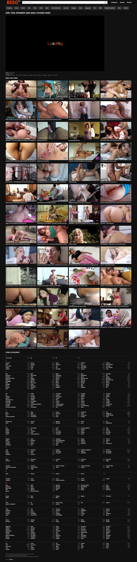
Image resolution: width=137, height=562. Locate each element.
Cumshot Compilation (11, 407)
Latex (32, 478)
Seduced (8, 528)
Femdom (83, 429)
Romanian (8, 521)
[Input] (64, 2)
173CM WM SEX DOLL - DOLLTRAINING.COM (16, 98)
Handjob (58, 450)
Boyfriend (33, 385)
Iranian (32, 460)
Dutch (107, 416)
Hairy (7, 450)
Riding (82, 520)
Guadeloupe (109, 443)
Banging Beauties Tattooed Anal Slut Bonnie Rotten (49, 119)
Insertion (58, 459)
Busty (32, 388)
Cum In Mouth (59, 405)
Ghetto (7, 440)
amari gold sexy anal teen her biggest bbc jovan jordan (113, 98)
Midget (82, 488)
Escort (32, 423)
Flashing (108, 431)
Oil (31, 502)
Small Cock (83, 531)
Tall (6, 543)
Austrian (83, 369)
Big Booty (8, 379)
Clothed (32, 399)
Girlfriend (33, 440)
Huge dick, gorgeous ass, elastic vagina (78, 285)
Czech (82, 407)
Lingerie (83, 480)
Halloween (33, 450)
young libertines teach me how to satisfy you (47, 306)
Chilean (82, 396)
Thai (82, 544)
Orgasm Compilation (10, 504)
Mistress (33, 489)
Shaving (7, 529)
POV (32, 509)
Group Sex (83, 443)
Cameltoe (83, 393)
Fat (31, 429)
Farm (107, 428)
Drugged (74, 8)
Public (7, 515)
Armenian (108, 366)
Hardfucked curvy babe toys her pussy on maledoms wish (82, 98)
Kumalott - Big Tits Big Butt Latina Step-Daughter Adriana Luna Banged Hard (115, 285)
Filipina (7, 431)
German (108, 439)
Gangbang (9, 8)
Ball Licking (33, 375)
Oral (82, 502)
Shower (108, 529)
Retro (35, 8)
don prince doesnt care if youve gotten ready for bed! (18, 327)
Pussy (107, 515)
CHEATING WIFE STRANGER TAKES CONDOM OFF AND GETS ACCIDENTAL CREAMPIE (21, 161)
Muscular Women (35, 491)
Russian (108, 521)
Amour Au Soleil (72, 244)
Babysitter (108, 374)
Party (32, 510)
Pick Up (108, 510)
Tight (57, 546)
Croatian (83, 404)
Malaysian (8, 486)
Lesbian (32, 480)
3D (31, 358)
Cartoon (32, 395)
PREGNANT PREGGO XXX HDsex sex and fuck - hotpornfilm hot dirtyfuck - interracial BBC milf (21, 348)
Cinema (57, 398)
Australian (58, 369)
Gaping (82, 439)
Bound (7, 385)
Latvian (82, 478)
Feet (95, 8)
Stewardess (83, 535)
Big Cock (50, 75)
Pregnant (58, 513)
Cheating (33, 396)
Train (107, 547)
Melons (32, 488)
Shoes (57, 529)
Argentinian (83, 366)
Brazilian (58, 385)
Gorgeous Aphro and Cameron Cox (108, 182)
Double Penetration (10, 416)
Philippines (83, 510)
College (108, 399)
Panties (108, 509)
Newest (129, 2)
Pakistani (58, 509)
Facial (57, 428)
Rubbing (83, 521)
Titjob (82, 546)
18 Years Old (9, 358)
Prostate (83, 513)
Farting (7, 429)
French (7, 434)
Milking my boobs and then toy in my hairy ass (80, 202)
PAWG (7, 509)
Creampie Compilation (36, 404)
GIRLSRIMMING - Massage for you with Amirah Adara (113, 244)
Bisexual (83, 381)
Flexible (7, 432)
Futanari (108, 434)
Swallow (108, 537)
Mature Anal (8, 488)
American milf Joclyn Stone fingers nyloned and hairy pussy (114, 306)
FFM (7, 428)
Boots (57, 384)
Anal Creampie (109, 364)
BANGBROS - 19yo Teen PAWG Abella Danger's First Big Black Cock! (21, 140)
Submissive (83, 537)
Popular (122, 2)
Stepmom (58, 535)
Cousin (82, 402)
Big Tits (32, 381)
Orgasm (108, 502)
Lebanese (8, 480)
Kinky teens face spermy (11, 265)
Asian (32, 367)
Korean (82, 473)
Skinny (32, 531)
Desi (107, 412)
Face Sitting (33, 428)
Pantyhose (8, 510)
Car (6, 395)
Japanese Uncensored (11, 467)
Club (57, 399)
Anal (17, 75)
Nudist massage (72, 182)
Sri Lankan (33, 535)
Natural (7, 496)
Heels (7, 451)
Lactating (8, 478)
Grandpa (8, 443)
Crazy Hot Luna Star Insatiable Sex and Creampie (80, 161)
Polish (82, 512)
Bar (107, 375)
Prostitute (108, 513)
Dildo (20, 75)
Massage (58, 486)
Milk (7, 489)
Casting (57, 395)
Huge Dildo (83, 452)
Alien (7, 364)
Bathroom (58, 377)
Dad (6, 412)
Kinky (7, 473)
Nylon (47, 8)
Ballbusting (58, 375)
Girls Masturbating (60, 440)
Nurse (32, 497)
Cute (57, 407)
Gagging (8, 439)
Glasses (108, 440)
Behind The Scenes (10, 378)
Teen (29, 8)
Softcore (8, 532)
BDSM (35, 75)
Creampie (8, 404)
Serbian (57, 528)
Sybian (107, 538)
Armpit (7, 367)
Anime (32, 366)
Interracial (108, 459)
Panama (83, 509)
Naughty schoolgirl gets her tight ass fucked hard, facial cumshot (84, 327)
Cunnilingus (33, 407)
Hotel (32, 452)
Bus (107, 387)
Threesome (8, 546)
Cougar (32, 402)
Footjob (82, 432)
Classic (23, 8)
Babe (82, 374)
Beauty (107, 377)
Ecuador (33, 421)
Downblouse (33, 416)
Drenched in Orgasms (74, 119)
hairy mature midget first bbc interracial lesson (111, 119)
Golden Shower (59, 442)
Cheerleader (59, 396)
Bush (7, 388)
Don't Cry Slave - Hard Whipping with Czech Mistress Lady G (20, 182)
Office (7, 502)
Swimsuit (33, 538)
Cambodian (58, 393)
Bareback (8, 377)
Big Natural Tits (109, 379)
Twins (41, 8)
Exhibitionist (109, 423)
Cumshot (108, 405)
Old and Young (59, 502)
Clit (107, 398)
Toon (7, 547)
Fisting (82, 431)
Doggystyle (88, 8)
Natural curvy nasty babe (43, 161)
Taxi (57, 543)
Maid (107, 485)
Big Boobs (108, 378)
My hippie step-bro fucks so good (108, 161)
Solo (57, 532)
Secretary (108, 526)
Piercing (8, 512)
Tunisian (8, 549)
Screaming (83, 526)
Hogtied (83, 451)
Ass (56, 367)
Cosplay (108, 401)
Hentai (32, 451)
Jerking (82, 467)
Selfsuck (33, 528)
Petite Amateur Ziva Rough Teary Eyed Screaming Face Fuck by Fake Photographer (21, 119)
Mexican (58, 488)
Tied (32, 546)
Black (7, 382)
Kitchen (57, 473)
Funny (82, 434)
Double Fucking (109, 415)
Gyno (57, 445)
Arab (57, 366)
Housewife (58, 452)
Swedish (8, 538)
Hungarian (8, 454)
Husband (33, 454)
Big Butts (33, 379)
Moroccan (108, 489)
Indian (7, 459)
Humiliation (108, 452)
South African (84, 532)
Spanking (30, 75)
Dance (32, 412)
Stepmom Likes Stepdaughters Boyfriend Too (16, 202)
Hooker (7, 452)
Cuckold (7, 405)
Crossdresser (109, 404)
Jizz (7, 468)
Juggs (32, 468)
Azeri (107, 369)
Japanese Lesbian (60, 465)
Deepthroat (83, 412)
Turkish (32, 549)
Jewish (107, 467)
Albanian (83, 363)
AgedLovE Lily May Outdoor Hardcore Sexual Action (18, 244)
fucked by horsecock (42, 140)
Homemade (108, 451)
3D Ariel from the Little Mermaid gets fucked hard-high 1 (50, 98)
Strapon (7, 537)
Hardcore (25, 75)
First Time (58, 431)
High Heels (58, 451)
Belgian (32, 378)
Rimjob (107, 520)
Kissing (32, 473)
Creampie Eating (60, 404)
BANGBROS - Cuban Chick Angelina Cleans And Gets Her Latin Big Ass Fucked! (84, 223)
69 (56, 358)
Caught (107, 395)
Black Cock (33, 382)
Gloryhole (8, 442)
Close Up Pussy (9, 399)
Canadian (108, 393)
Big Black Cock (84, 378)
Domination (33, 415)
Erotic (7, 423)
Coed (82, 399)
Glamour (83, 440)
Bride (82, 385)
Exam (82, 423)
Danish (57, 412)
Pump (82, 515)
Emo (107, 421)
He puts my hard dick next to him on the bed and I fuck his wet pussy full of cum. (115, 202)
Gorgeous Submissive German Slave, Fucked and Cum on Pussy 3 (52, 265)
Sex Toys (55, 75)
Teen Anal (33, 544)
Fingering (33, 431)
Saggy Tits (8, 526)
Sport (82, 534)
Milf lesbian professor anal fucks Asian (46, 327)
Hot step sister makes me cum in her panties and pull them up (51, 182)
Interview (8, 460)
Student (57, 537)
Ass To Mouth (109, 367)
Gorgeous (83, 442)
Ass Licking (83, 367)
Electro (82, 421)
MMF (32, 485)
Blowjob (83, 382)
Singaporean (9, 531)
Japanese (33, 465)
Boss (82, 384)
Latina (57, 478)
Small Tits (108, 531)
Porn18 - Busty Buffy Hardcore (107, 265)
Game (32, 439)
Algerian (108, 363)
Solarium (33, 532)
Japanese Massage (85, 465)
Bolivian (108, 382)
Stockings (108, 535)
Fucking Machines (35, 434)
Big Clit (57, 379)
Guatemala (8, 445)
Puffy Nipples (59, 515)
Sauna (16, 8)
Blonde (57, 382)
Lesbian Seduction (60, 480)
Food (32, 432)
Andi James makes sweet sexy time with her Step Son (113, 140)
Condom (58, 401)
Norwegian (108, 496)
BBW (32, 374)
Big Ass (39, 75)
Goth (107, 442)
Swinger (58, 538)
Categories (114, 2)
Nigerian (58, 496)
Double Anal (83, 415)
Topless (32, 547)
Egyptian (58, 421)
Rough (32, 521)
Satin (32, 526)
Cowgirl (108, 402)
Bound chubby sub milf (74, 140)
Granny (32, 443)
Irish (57, 460)
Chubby (7, 398)
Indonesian (33, 459)
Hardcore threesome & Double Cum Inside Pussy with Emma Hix (84, 348)
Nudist (7, 497)
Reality (7, 520)
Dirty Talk (58, 413)
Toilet (107, 546)
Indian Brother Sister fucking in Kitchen (46, 202)
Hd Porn (11, 559)
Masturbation (84, 486)
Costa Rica (8, 402)
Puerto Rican (34, 515)
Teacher (126, 8)
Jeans (57, 467)
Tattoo (80, 8)
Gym (32, 445)
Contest (82, 401)
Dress (57, 416)
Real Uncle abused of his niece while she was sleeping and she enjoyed (84, 265)
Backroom (8, 375)
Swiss (82, 538)
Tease (107, 543)
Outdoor (58, 504)
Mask (32, 486)
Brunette (8, 387)
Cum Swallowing (85, 405)
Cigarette (33, 398)
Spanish (7, 534)
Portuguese (33, 513)
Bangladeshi (84, 375)
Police (57, 512)
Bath (32, 377)
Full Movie (58, 434)
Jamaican (8, 465)
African (32, 363)
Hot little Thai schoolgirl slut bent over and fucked (49, 285)
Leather (13, 75)
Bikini (57, 381)
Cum (32, 405)
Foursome (108, 432)
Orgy (32, 504)
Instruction (83, 459)
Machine (58, 485)
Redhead (33, 520)
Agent (57, 363)
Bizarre (107, 381)
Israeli (82, 460)
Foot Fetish (58, 432)
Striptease (33, 537)
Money (82, 489)
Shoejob (33, 529)
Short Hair (83, 529)
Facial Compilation (56, 8)
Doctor (82, 413)
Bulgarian (83, 387)
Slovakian (58, 531)
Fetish (107, 429)
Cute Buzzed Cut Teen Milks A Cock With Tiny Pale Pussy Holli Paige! (52, 223)
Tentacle (58, 544)
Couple (57, 402)
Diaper (7, 413)
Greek (57, 443)
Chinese (108, 396)
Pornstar (8, 513)
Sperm (57, 534)
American (66, 8)
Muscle (7, 491)
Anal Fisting (8, 366)
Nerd (32, 496)
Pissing (32, 512)
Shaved (107, 528)
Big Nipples (8, 381)
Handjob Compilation (110, 8)
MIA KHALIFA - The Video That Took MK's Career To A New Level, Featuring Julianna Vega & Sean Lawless (115, 327)
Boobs (32, 384)
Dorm (57, 415)
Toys (82, 547)
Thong (107, 544)
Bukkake (58, 387)
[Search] (105, 3)
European (58, 423)
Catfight (83, 395)
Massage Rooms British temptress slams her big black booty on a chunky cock (52, 348)
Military (108, 488)
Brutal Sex (33, 387)
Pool (107, 512)
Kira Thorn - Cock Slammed (106, 223)
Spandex (108, 532)
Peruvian (58, 510)
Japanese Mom (109, 465)
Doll (6, 415)
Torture (57, 547)
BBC (7, 374)
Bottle (107, 384)
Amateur (33, 364)
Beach (82, 377)
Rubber (57, 521)
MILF (100, 8)
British (107, 385)
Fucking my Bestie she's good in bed (77, 306)
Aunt (32, 369)
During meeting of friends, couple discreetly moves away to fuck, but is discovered (21, 285)
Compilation (33, 401)
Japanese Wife (34, 467)
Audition (8, 369)
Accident (8, 363)
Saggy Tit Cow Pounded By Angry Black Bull (16, 223)
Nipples (82, 496)
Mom (119, 8)
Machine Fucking (85, 485)
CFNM (32, 393)
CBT (7, 393)
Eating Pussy (9, 421)
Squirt (107, 534)
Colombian (8, 401)
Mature (107, 486)
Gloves (32, 442)
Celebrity (8, 396)
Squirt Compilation (10, 535)
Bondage (45, 75)
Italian (107, 460)
